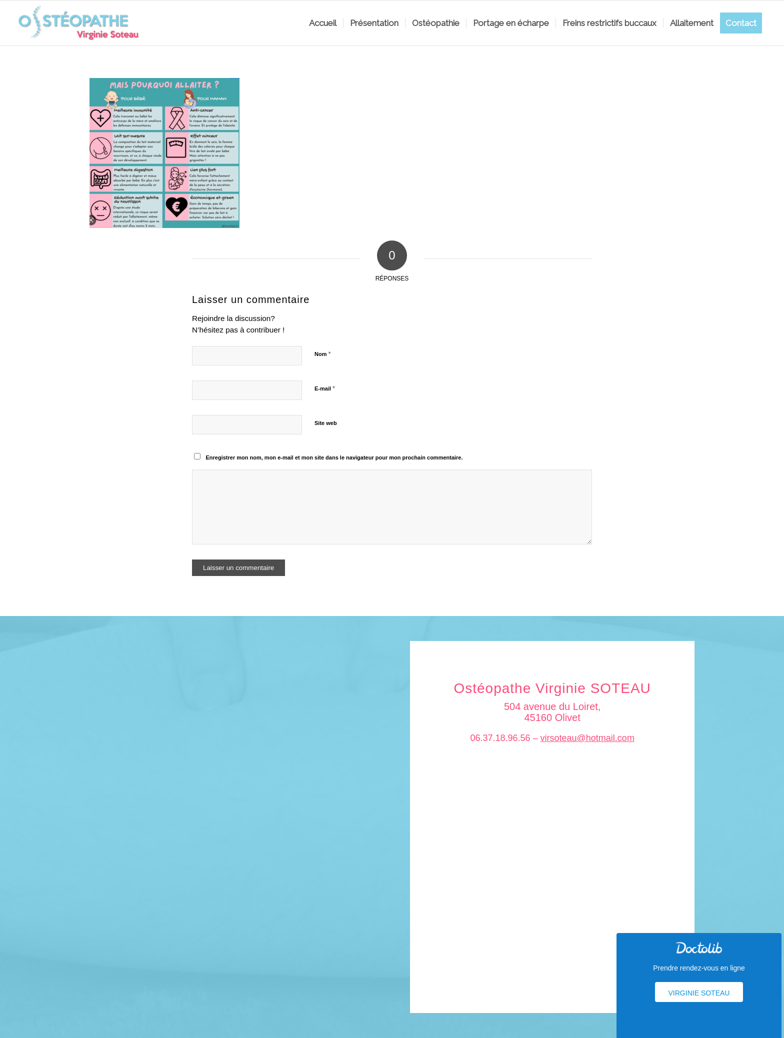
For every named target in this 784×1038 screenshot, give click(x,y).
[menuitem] (322, 23)
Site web (325, 423)
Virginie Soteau (699, 993)
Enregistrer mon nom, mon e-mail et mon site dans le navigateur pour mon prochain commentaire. (334, 457)
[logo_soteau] (82, 23)
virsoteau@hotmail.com (587, 738)
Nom (322, 354)
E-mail (324, 388)
